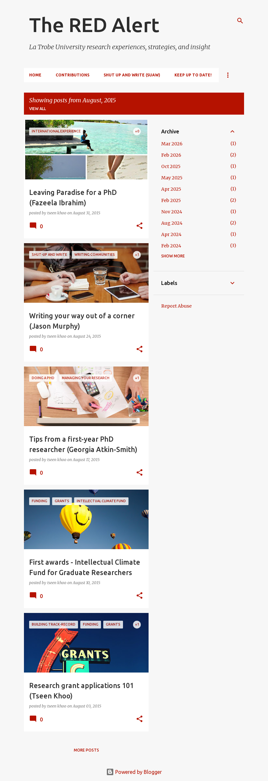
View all (37, 109)
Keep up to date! (193, 75)
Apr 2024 (171, 234)
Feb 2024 (171, 246)
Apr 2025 (171, 189)
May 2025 (172, 178)
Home (35, 75)
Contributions (72, 75)
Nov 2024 (171, 212)
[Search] (240, 20)
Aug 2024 (172, 223)
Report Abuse (176, 306)
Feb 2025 (171, 200)
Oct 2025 (171, 166)
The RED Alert (94, 24)
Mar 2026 (172, 144)
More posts (86, 750)
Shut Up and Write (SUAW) (132, 75)
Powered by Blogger (134, 772)
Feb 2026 (171, 155)
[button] (139, 226)
